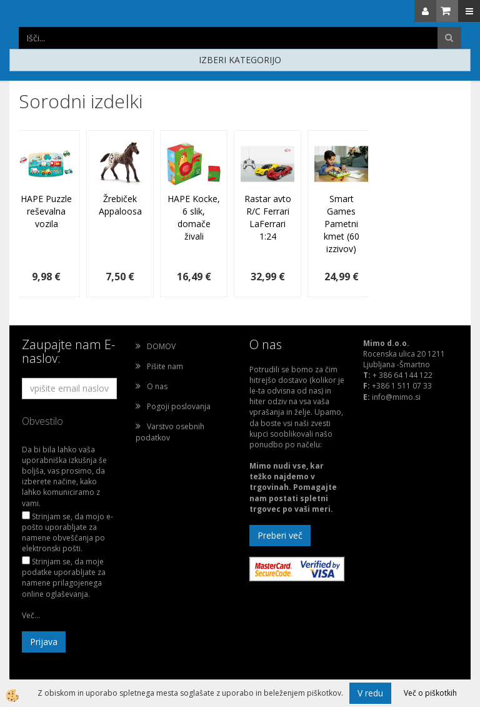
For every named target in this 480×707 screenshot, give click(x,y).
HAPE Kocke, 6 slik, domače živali (194, 217)
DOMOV (161, 346)
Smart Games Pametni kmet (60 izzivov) (341, 224)
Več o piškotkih (430, 693)
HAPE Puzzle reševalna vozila (46, 211)
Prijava (44, 642)
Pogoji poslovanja (179, 406)
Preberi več (280, 535)
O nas (157, 386)
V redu (370, 693)
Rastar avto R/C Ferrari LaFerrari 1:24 (267, 217)
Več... (31, 615)
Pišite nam (165, 366)
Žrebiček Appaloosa (120, 205)
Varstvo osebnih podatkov (170, 431)
